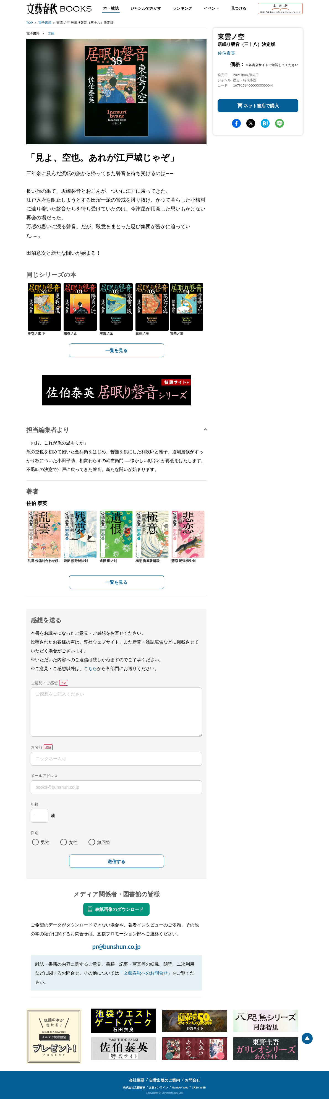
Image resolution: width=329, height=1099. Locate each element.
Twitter (250, 123)
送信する (116, 861)
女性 (73, 842)
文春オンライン (158, 1087)
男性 (45, 842)
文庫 (51, 33)
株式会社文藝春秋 (134, 1087)
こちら (90, 668)
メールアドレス (44, 775)
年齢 (34, 804)
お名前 (36, 747)
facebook (236, 123)
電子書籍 (44, 22)
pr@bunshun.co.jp (116, 946)
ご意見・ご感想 (44, 682)
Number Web (180, 1087)
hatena (265, 123)
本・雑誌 (111, 8)
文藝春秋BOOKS (59, 8)
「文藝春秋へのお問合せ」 (145, 972)
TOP (29, 22)
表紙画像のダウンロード (119, 909)
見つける (238, 8)
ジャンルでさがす (145, 8)
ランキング (182, 8)
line (279, 123)
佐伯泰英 (226, 53)
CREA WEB (199, 1087)
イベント (211, 8)
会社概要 (136, 1080)
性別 (34, 832)
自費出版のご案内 (164, 1080)
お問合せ (192, 1080)
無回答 (103, 842)
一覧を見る (116, 350)
